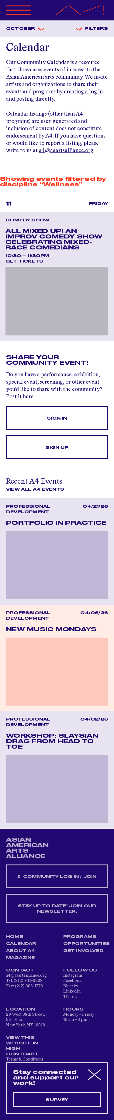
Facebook (72, 981)
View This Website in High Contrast (22, 1046)
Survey (57, 1100)
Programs (80, 937)
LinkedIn (72, 991)
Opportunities (86, 944)
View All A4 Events (35, 489)
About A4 (21, 951)
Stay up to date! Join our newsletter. (57, 908)
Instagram (72, 975)
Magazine (20, 958)
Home (14, 937)
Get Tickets (24, 261)
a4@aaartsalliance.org (66, 150)
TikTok (70, 997)
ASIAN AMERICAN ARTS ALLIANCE (27, 848)
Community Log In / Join (56, 877)
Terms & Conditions (24, 1059)
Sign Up (57, 447)
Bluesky (70, 986)
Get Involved (83, 951)
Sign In (57, 418)
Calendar (21, 944)
